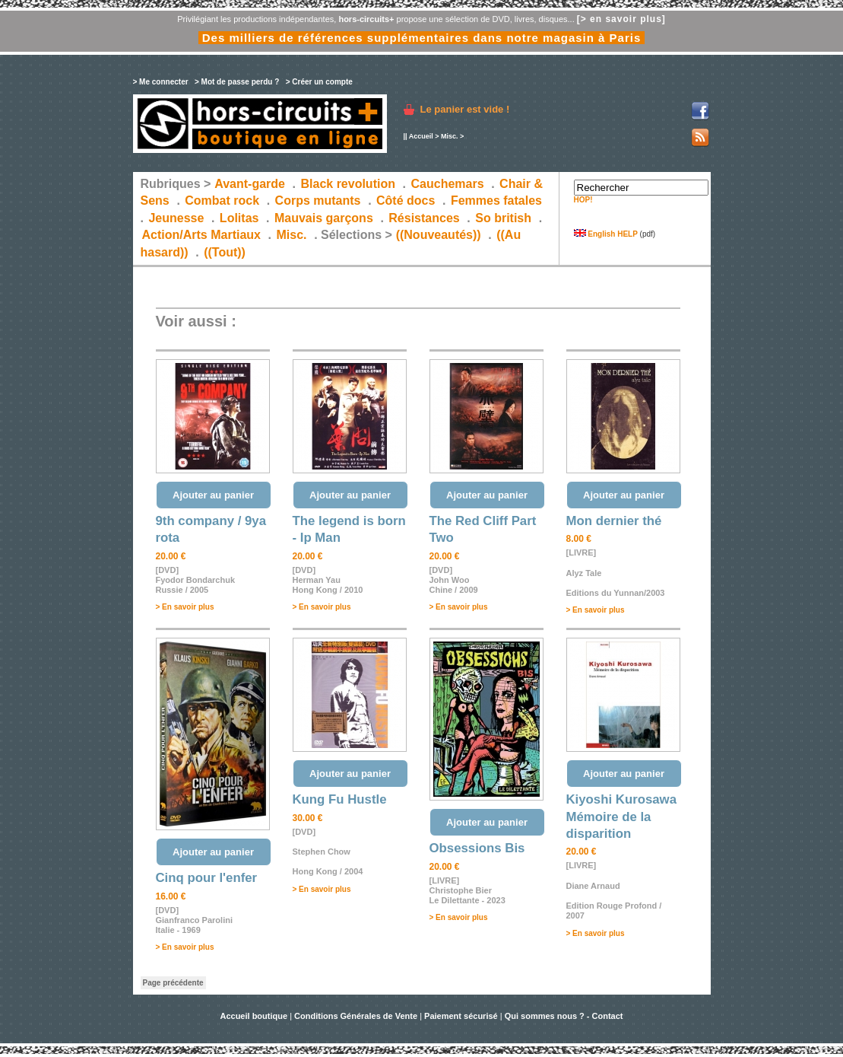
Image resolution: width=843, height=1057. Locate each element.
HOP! (583, 200)
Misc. (449, 136)
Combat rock (222, 200)
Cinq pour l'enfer (207, 878)
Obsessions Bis (477, 848)
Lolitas (239, 218)
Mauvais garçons (323, 218)
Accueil (421, 136)
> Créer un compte (319, 82)
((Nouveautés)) (438, 234)
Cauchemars (447, 183)
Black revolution (347, 183)
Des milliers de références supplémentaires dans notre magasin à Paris (422, 37)
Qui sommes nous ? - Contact (564, 1015)
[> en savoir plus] (621, 19)
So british (503, 218)
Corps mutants (319, 200)
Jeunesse (176, 218)
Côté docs (405, 200)
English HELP (606, 234)
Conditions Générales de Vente (355, 1015)
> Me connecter (161, 82)
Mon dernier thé (614, 521)
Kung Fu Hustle (340, 799)
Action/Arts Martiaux (201, 234)
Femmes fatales (496, 200)
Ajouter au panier (213, 495)
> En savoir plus (185, 607)
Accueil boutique (255, 1015)
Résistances (423, 218)
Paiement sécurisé (461, 1015)
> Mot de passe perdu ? (237, 82)
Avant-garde (249, 183)
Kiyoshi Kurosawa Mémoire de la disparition (621, 816)
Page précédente (173, 983)
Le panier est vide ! (465, 109)
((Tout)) (225, 252)
